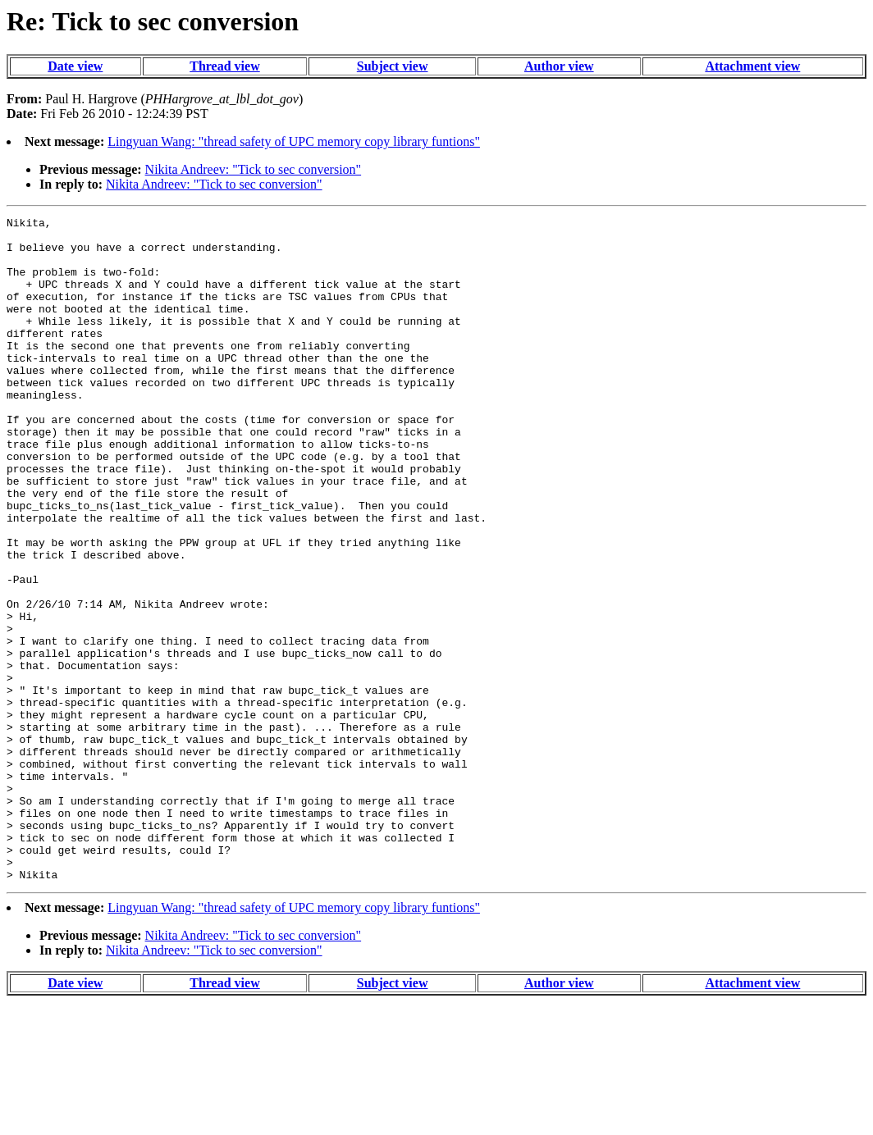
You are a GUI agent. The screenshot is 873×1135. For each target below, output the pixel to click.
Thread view (224, 66)
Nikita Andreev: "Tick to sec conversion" (253, 169)
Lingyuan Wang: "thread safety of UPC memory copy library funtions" (293, 141)
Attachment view (752, 66)
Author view (559, 66)
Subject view (392, 66)
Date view (75, 66)
